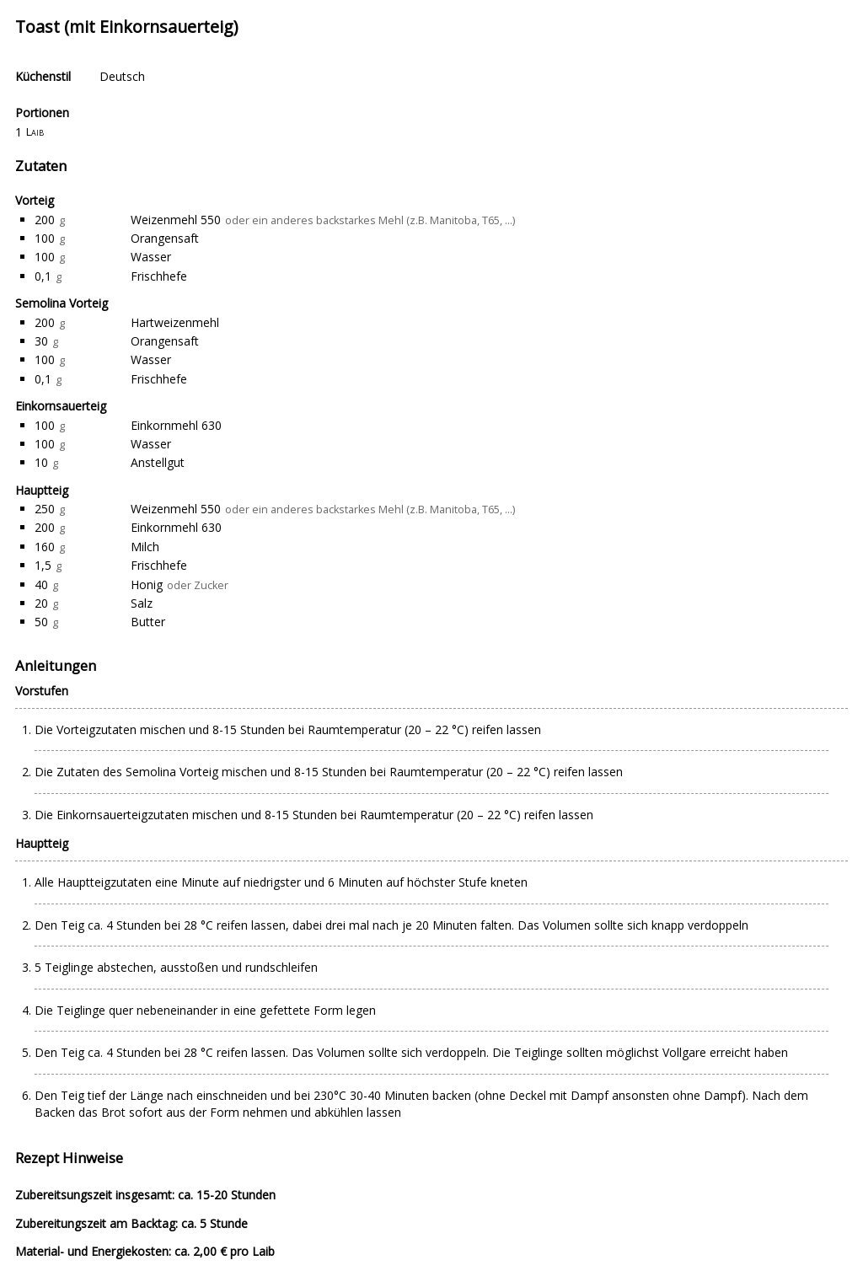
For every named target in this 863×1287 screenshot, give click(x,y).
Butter (148, 622)
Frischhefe (159, 276)
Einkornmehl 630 (176, 425)
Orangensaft (165, 238)
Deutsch (122, 76)
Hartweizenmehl (175, 322)
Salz (142, 603)
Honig (147, 584)
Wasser (151, 257)
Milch (145, 547)
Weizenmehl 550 (176, 220)
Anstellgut (158, 462)
